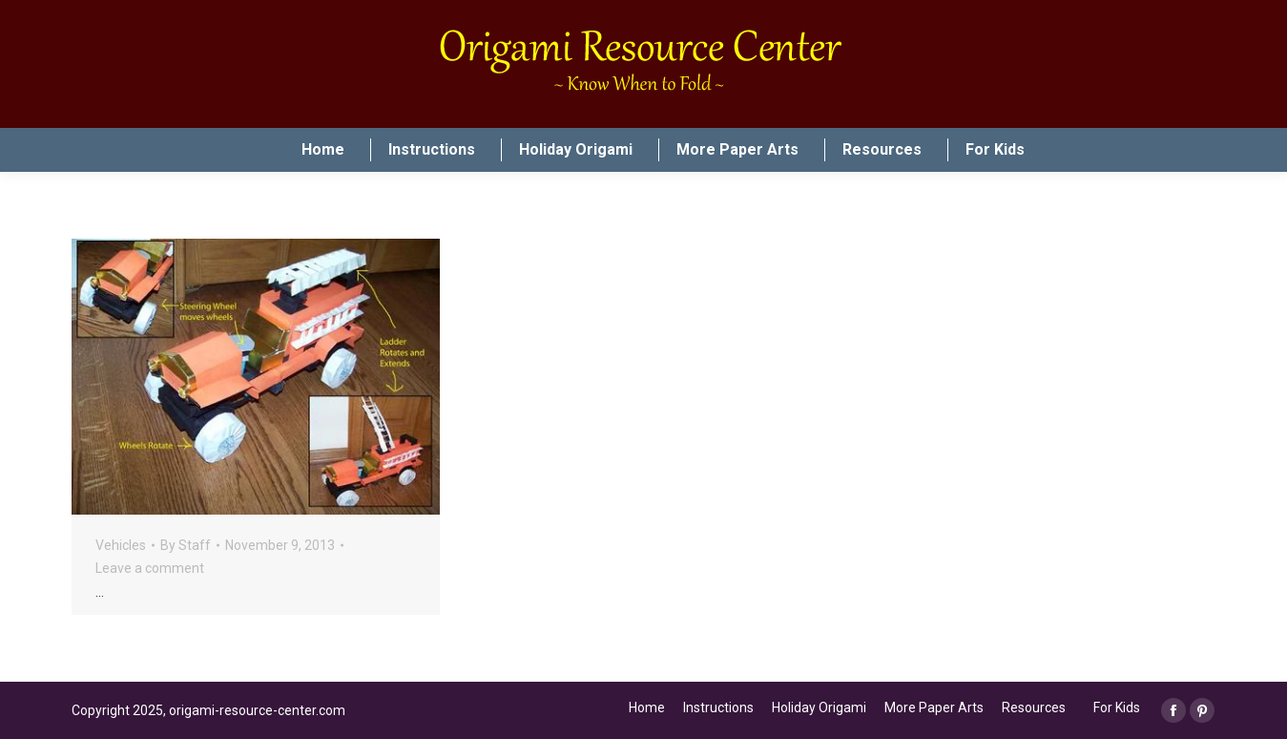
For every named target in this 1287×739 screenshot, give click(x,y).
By (185, 545)
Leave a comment (149, 568)
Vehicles (120, 545)
